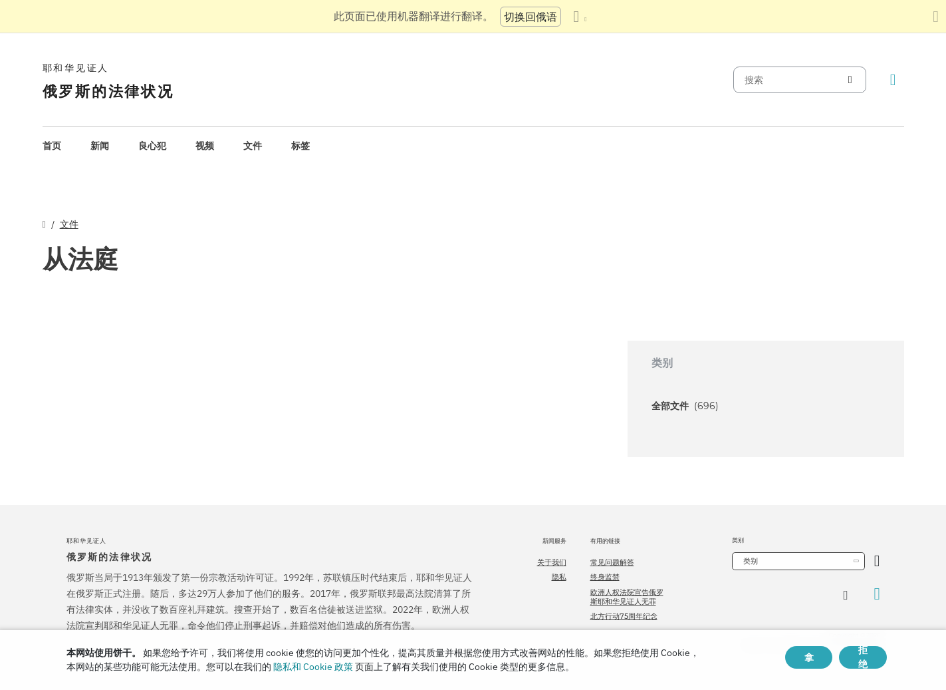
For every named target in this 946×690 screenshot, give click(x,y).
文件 (252, 146)
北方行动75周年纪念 (623, 616)
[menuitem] (52, 146)
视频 (204, 146)
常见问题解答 (612, 562)
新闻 (99, 146)
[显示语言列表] (579, 16)
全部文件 (685, 406)
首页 (52, 146)
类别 (750, 561)
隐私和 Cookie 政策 (313, 667)
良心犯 (152, 146)
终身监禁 (605, 577)
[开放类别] (877, 561)
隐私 (559, 577)
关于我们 (551, 562)
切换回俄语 (530, 16)
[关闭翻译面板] (936, 17)
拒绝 (863, 657)
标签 (300, 146)
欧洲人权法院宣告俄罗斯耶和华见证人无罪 (626, 597)
